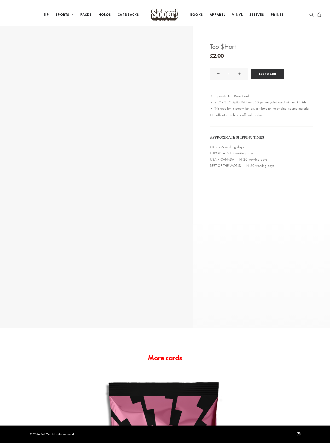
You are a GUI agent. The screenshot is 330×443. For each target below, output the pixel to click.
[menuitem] (46, 14)
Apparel (217, 14)
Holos (104, 14)
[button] (312, 14)
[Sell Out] (164, 15)
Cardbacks (128, 14)
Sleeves (256, 14)
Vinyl (237, 14)
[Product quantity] (229, 74)
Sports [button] (65, 14)
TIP (46, 14)
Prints (277, 14)
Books (196, 14)
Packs (86, 14)
